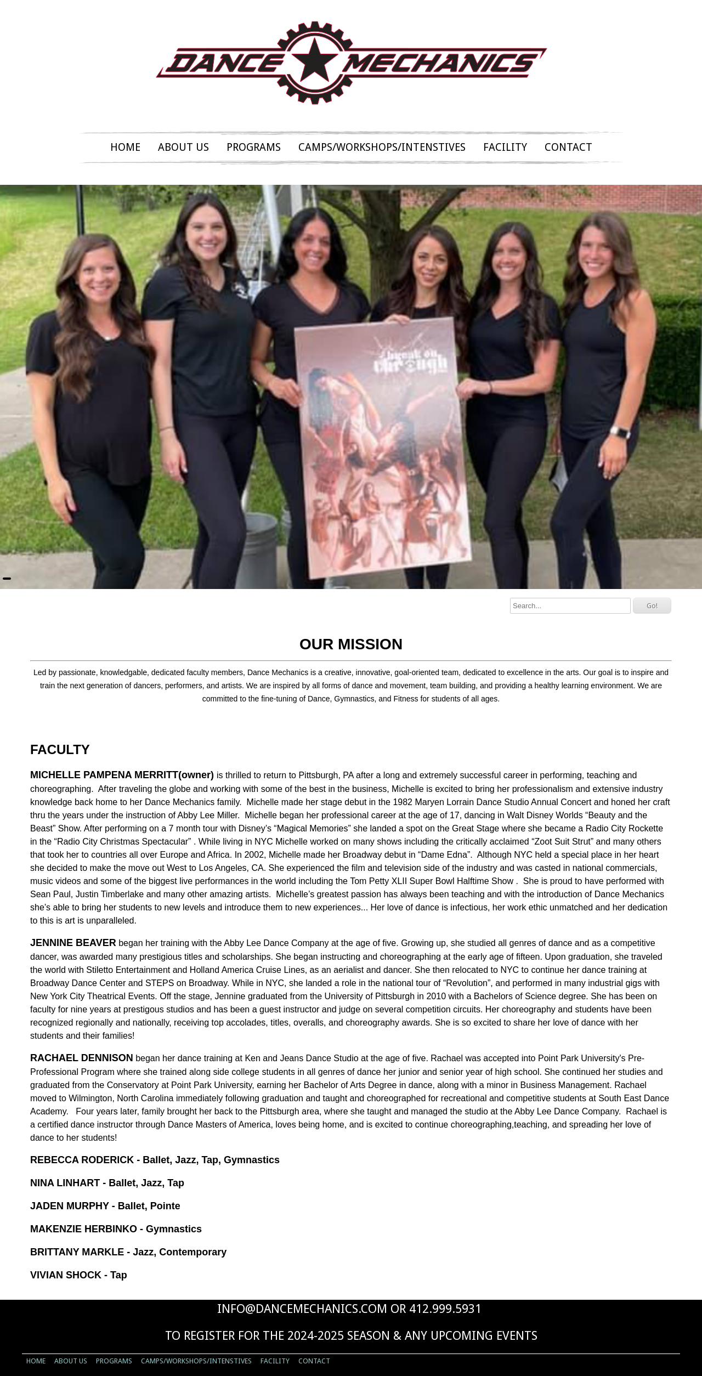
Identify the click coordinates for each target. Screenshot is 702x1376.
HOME (125, 147)
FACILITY (505, 147)
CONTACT (568, 147)
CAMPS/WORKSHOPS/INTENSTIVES (382, 147)
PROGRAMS (254, 147)
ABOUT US (183, 147)
